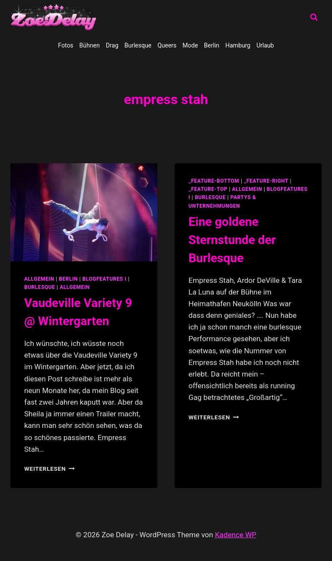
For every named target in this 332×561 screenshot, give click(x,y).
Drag (112, 45)
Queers (166, 45)
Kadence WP (235, 534)
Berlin (211, 45)
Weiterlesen (49, 468)
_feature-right (266, 181)
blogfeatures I (105, 279)
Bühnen (90, 45)
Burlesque (137, 45)
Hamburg (237, 45)
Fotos (65, 45)
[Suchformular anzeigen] (314, 17)
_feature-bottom (213, 181)
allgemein (39, 279)
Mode (190, 45)
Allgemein (75, 287)
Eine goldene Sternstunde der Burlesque (232, 240)
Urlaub (265, 45)
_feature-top (207, 189)
